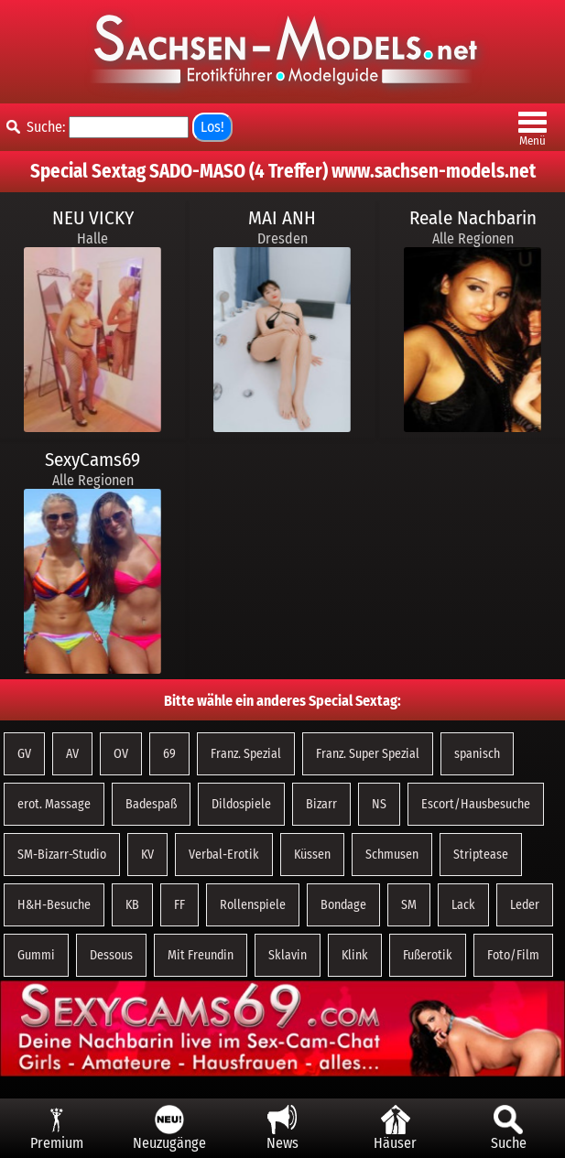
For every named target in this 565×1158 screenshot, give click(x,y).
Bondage (343, 905)
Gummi (36, 955)
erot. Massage (54, 804)
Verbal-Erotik (224, 854)
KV (147, 854)
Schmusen (391, 854)
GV (24, 754)
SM (409, 905)
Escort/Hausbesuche (475, 804)
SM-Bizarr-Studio (61, 854)
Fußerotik (427, 955)
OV (121, 754)
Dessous (111, 955)
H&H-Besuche (54, 905)
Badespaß (151, 804)
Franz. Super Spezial (367, 754)
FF (179, 905)
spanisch (477, 754)
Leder (524, 905)
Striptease (480, 854)
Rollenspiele (253, 905)
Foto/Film (513, 955)
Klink (355, 955)
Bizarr (321, 804)
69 (169, 754)
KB (132, 905)
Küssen (312, 854)
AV (72, 754)
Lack (463, 905)
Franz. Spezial (246, 754)
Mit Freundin (201, 955)
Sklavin (287, 955)
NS (379, 804)
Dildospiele (241, 804)
